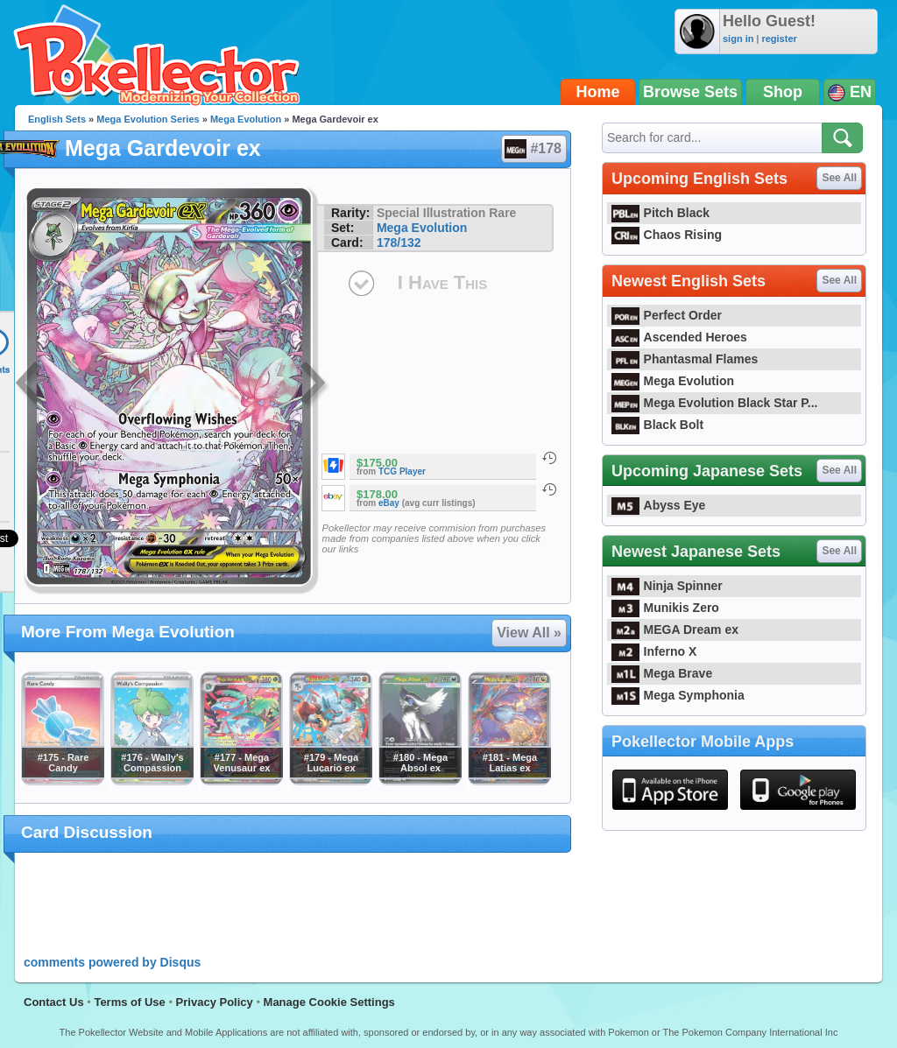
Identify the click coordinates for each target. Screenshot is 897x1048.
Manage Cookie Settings (329, 1002)
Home (598, 92)
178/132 (399, 243)
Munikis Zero (665, 608)
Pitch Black (660, 213)
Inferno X (653, 651)
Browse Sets (690, 92)
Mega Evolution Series (147, 119)
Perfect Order (666, 315)
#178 (533, 148)
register (778, 38)
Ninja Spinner (667, 586)
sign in (738, 38)
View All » (529, 632)
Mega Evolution (245, 119)
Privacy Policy (214, 1002)
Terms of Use (129, 1002)
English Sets (57, 119)
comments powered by (112, 962)
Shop (782, 92)
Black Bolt (657, 425)
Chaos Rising (666, 235)
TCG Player (402, 471)
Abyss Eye (658, 505)
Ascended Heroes (679, 337)
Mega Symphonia (678, 695)
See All (839, 178)
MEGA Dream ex (674, 629)
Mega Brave (661, 673)
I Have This (442, 282)
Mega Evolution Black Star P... (714, 403)
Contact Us (54, 1002)
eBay (388, 503)
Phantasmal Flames (684, 359)
